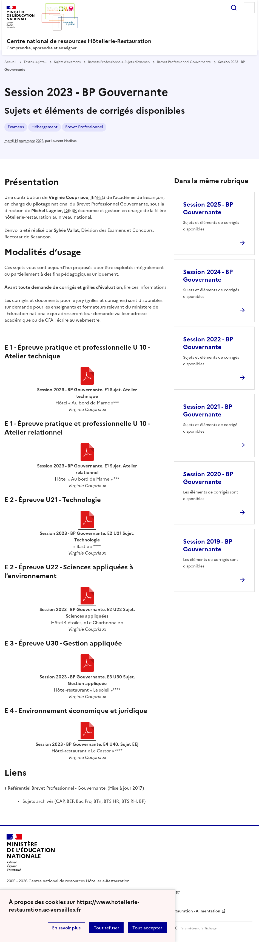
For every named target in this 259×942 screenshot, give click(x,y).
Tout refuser (106, 927)
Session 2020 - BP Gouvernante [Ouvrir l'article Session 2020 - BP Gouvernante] (208, 478)
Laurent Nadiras (63, 140)
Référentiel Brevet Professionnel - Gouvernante (57, 788)
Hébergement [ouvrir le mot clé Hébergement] (45, 127)
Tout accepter (147, 927)
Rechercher (233, 7)
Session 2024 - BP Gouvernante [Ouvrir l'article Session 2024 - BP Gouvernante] (208, 275)
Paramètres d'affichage (198, 928)
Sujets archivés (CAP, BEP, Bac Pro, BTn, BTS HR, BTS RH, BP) (84, 801)
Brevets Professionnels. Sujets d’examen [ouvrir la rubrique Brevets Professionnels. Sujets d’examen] (119, 61)
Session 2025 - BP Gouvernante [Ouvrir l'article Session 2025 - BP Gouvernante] (208, 208)
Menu (249, 7)
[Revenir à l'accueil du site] (31, 852)
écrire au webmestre (78, 320)
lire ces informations (145, 287)
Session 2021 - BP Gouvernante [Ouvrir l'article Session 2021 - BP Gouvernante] (207, 410)
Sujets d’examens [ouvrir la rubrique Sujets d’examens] (67, 61)
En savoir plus (66, 927)
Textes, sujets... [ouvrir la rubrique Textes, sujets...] (35, 61)
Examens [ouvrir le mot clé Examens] (16, 127)
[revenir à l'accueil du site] (129, 41)
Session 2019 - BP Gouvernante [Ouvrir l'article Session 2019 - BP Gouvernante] (207, 545)
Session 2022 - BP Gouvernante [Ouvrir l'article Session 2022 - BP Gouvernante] (208, 343)
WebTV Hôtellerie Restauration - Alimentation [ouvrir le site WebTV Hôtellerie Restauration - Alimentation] (177, 911)
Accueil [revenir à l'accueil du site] (10, 61)
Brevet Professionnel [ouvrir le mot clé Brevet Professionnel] (84, 127)
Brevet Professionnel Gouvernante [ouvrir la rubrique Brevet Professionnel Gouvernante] (184, 61)
